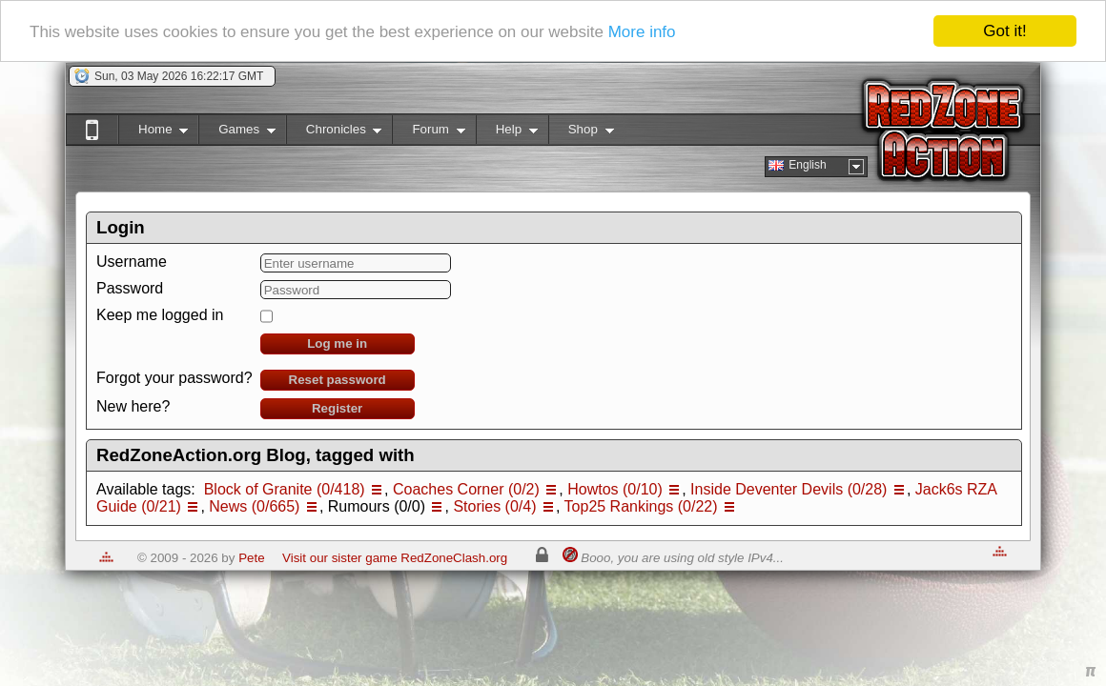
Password (129, 288)
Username (131, 261)
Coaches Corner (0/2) (466, 489)
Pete (251, 558)
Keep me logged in (159, 315)
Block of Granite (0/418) (284, 489)
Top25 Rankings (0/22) (641, 506)
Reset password (337, 380)
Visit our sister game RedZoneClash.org (394, 558)
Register (337, 408)
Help (507, 133)
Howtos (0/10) (615, 489)
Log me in (337, 343)
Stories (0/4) (494, 506)
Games (237, 133)
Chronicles (334, 133)
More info (642, 32)
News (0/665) (254, 506)
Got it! (1004, 31)
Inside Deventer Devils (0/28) (788, 489)
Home (153, 133)
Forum (428, 133)
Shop (581, 133)
